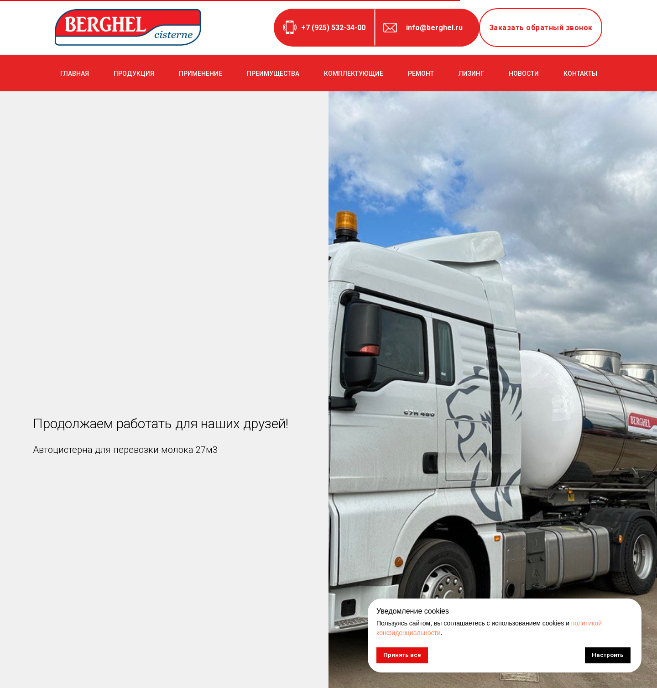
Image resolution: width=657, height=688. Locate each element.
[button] (540, 27)
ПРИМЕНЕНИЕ (200, 73)
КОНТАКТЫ (580, 73)
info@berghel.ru (434, 27)
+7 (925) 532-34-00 (333, 27)
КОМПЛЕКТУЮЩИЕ (353, 73)
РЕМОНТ (421, 73)
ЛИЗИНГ (471, 73)
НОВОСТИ (524, 73)
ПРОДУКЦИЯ (134, 73)
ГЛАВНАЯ (74, 73)
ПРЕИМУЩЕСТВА (273, 73)
